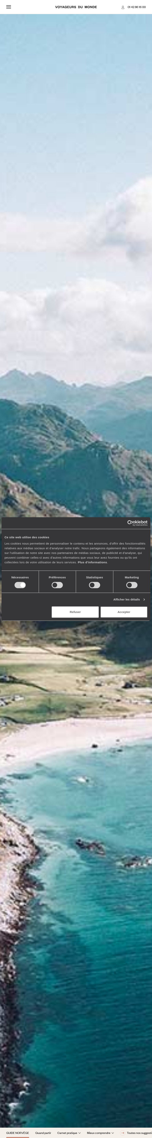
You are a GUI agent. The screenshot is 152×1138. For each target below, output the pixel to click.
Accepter (124, 612)
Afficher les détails (126, 599)
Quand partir (43, 1133)
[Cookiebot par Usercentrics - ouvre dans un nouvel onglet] (130, 523)
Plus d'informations (92, 562)
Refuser (75, 612)
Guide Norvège (17, 1133)
